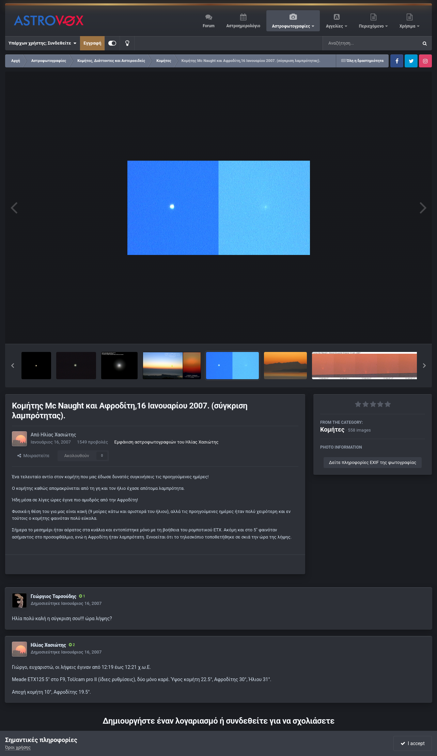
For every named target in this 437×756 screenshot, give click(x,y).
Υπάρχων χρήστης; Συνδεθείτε (42, 43)
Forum (209, 25)
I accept (412, 743)
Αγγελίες (335, 26)
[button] (12, 365)
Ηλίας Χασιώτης (58, 434)
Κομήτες (332, 429)
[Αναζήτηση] (356, 43)
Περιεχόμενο (372, 26)
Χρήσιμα (408, 26)
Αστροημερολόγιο (243, 25)
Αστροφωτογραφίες (291, 26)
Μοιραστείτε (33, 455)
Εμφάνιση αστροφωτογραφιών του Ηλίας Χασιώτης (166, 442)
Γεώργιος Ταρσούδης (53, 596)
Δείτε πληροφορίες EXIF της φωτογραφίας (372, 462)
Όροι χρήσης (18, 747)
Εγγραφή (92, 43)
